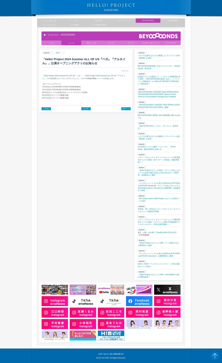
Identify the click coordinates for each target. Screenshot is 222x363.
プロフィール (91, 43)
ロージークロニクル (49, 25)
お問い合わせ (103, 354)
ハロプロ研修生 (74, 25)
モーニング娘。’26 (49, 20)
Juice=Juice (99, 20)
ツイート (125, 71)
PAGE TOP (214, 355)
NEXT (125, 109)
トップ (44, 35)
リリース (110, 43)
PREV (47, 109)
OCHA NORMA (172, 20)
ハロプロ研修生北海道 (98, 25)
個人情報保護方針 (117, 354)
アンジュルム (74, 20)
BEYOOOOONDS (68, 35)
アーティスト (53, 35)
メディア (130, 43)
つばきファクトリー (123, 20)
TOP (86, 109)
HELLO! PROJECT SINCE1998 (111, 7)
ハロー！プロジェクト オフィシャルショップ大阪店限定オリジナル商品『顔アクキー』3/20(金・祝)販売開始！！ (159, 159)
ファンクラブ (170, 43)
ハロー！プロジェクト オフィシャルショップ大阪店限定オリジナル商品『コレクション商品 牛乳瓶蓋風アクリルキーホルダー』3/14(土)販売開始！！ (159, 222)
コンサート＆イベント (150, 43)
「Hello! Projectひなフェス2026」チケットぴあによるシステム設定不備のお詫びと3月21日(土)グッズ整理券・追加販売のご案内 (159, 172)
